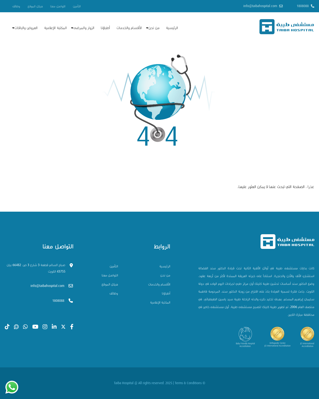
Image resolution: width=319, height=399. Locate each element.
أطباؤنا (105, 28)
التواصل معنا (57, 6)
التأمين (77, 6)
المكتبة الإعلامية (55, 28)
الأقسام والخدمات (129, 28)
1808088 (303, 6)
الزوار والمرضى (83, 28)
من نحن (154, 28)
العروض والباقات (26, 28)
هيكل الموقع (35, 6)
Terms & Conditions (188, 383)
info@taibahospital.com (260, 6)
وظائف (16, 6)
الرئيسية (172, 28)
